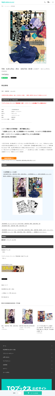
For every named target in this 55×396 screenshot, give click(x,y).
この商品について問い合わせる (8, 293)
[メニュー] (53, 2)
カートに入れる (33, 393)
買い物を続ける (5, 297)
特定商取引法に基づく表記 (7, 289)
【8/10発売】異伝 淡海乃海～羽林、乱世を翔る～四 (14, 225)
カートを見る (6, 372)
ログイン (5, 368)
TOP (2, 6)
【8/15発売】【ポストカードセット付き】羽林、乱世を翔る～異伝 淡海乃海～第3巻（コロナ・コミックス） (27, 230)
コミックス (7, 6)
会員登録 (5, 364)
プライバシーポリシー (8, 353)
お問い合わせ (6, 357)
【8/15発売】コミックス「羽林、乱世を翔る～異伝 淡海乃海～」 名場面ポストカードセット (24, 232)
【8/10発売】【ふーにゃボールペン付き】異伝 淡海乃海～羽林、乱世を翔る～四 (20, 223)
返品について (4, 285)
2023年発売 (13, 6)
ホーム (4, 345)
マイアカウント (6, 361)
